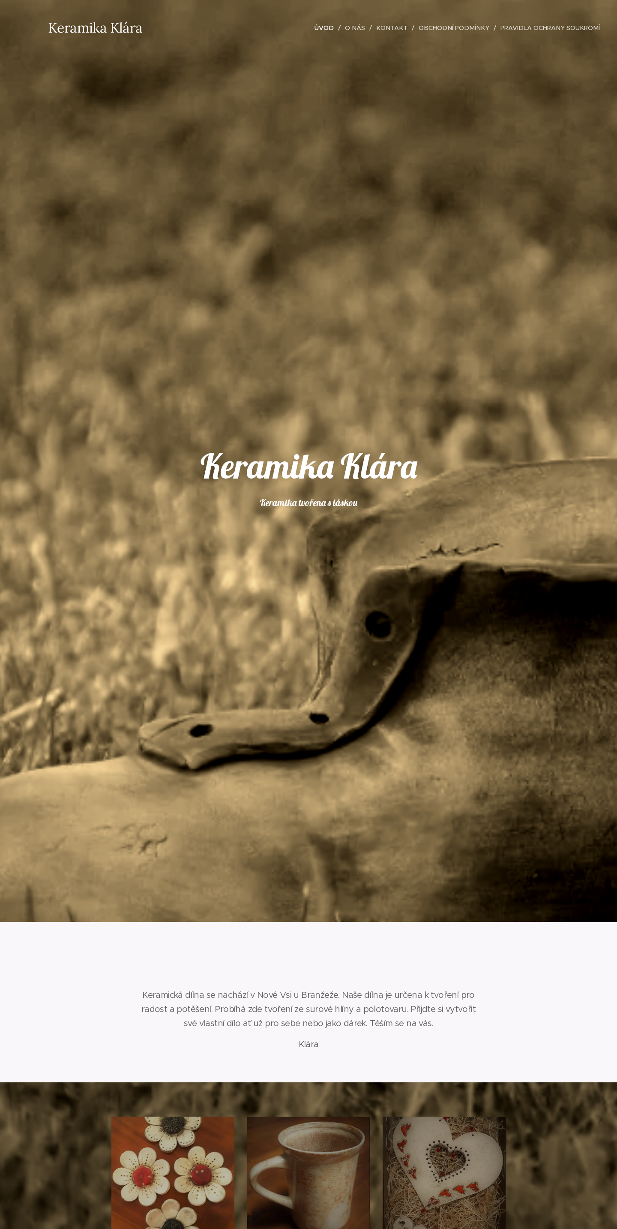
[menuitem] (326, 28)
